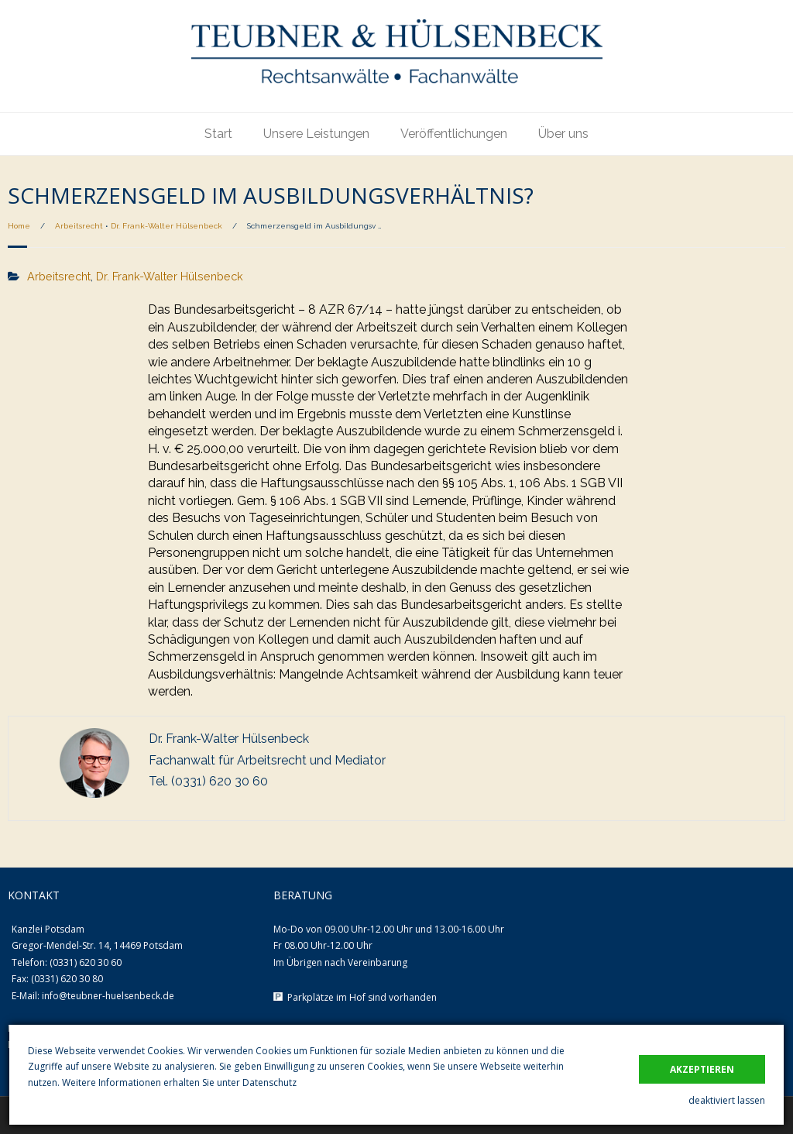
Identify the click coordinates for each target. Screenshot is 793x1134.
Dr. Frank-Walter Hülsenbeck (166, 226)
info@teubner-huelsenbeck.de (108, 995)
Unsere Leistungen (316, 133)
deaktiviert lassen (726, 1100)
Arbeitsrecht (79, 226)
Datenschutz (269, 1082)
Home (19, 226)
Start (218, 133)
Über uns (563, 133)
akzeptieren (702, 1069)
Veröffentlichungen (453, 133)
